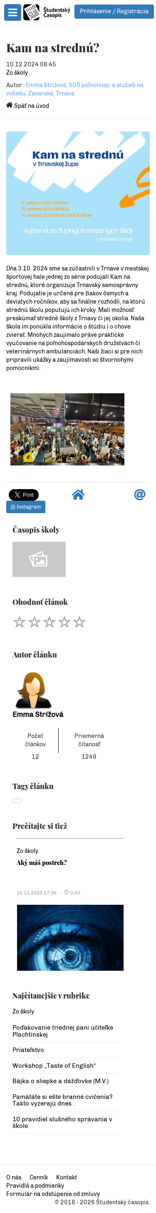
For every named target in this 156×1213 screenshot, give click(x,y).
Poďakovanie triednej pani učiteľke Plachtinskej (62, 1031)
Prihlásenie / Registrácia (114, 11)
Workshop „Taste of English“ (54, 1065)
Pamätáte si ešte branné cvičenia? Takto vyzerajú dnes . (62, 1100)
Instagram (26, 507)
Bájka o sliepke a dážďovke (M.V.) (60, 1081)
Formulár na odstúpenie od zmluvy (53, 1194)
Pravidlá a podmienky (35, 1185)
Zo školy (17, 72)
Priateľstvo (28, 1050)
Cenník (39, 1177)
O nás (13, 1177)
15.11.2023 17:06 (37, 893)
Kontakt (66, 1177)
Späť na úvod (27, 106)
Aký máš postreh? (42, 862)
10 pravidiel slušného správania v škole (62, 1123)
